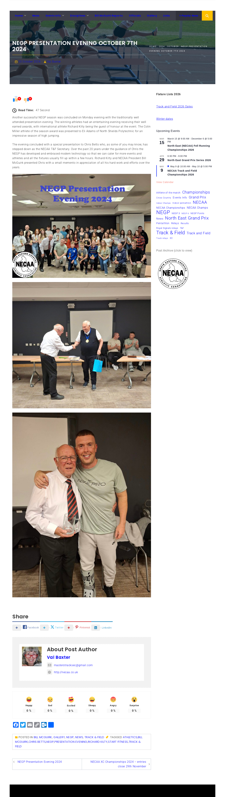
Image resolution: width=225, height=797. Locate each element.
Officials (135, 15)
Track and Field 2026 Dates (174, 106)
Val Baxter (54, 61)
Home (19, 15)
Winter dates (164, 118)
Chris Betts (37, 742)
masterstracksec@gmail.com (70, 665)
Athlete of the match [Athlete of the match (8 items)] (168, 192)
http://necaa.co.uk (62, 672)
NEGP (70, 737)
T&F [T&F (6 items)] (182, 228)
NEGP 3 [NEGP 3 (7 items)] (176, 213)
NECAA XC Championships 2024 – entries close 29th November (118, 764)
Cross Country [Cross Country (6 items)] (163, 198)
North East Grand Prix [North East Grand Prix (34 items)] (187, 218)
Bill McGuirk (43, 737)
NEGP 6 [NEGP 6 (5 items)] (185, 213)
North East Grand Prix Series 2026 (189, 160)
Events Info (53, 15)
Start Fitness (118, 742)
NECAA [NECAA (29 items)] (200, 202)
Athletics (130, 737)
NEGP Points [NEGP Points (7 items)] (197, 213)
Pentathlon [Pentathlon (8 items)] (162, 223)
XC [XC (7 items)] (171, 238)
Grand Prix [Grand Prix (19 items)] (197, 197)
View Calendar (165, 182)
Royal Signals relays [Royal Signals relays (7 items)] (167, 228)
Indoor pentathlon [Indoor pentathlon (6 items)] (181, 203)
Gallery (152, 15)
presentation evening (70, 742)
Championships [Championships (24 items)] (196, 192)
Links (166, 15)
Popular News (188, 15)
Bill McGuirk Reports (109, 15)
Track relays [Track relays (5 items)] (162, 238)
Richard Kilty (98, 742)
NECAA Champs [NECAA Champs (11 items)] (197, 207)
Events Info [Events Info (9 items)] (180, 197)
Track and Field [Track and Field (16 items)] (198, 233)
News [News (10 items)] (159, 218)
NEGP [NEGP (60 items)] (163, 212)
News (36, 15)
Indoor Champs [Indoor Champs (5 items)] (163, 203)
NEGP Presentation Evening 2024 (40, 761)
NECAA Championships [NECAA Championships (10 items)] (170, 207)
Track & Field (94, 737)
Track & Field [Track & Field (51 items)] (170, 232)
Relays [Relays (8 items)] (175, 223)
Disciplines (77, 15)
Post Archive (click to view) (174, 250)
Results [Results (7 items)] (185, 223)
